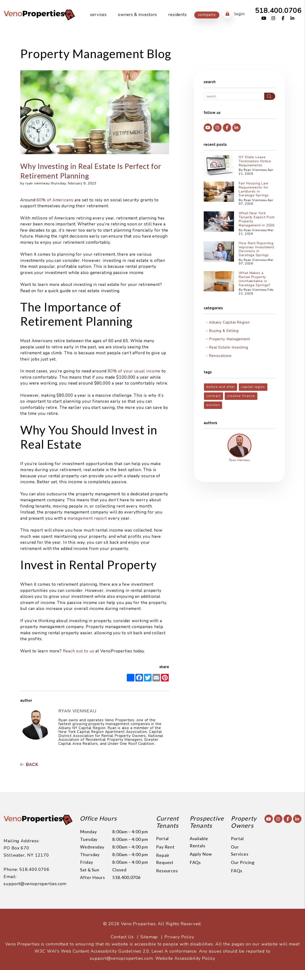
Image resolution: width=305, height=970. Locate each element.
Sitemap (149, 931)
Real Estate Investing (228, 347)
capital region (253, 387)
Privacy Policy (179, 931)
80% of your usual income (134, 371)
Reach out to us (78, 651)
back (29, 764)
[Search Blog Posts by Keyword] (234, 96)
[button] (264, 18)
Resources (167, 870)
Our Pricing (242, 862)
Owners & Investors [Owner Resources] (137, 14)
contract (213, 396)
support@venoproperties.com (35, 873)
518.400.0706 (278, 10)
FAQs (195, 862)
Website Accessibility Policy (185, 952)
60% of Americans (54, 200)
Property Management (229, 339)
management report (87, 518)
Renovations (220, 355)
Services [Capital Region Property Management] (98, 14)
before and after (220, 387)
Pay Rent (165, 846)
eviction (213, 405)
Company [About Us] (207, 14)
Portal (162, 838)
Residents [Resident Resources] (177, 14)
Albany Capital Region (229, 322)
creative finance (241, 396)
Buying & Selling (224, 330)
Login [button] (233, 14)
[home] (39, 14)
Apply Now (201, 854)
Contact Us (122, 931)
